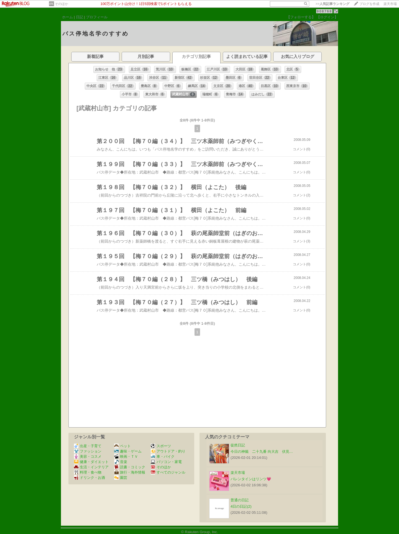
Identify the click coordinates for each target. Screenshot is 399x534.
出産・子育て (87, 446)
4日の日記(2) (241, 506)
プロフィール (97, 17)
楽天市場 (390, 4)
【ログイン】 (327, 17)
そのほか (61, 4)
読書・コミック (129, 467)
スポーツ (161, 446)
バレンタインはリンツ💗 (251, 479)
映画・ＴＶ (126, 456)
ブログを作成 (369, 4)
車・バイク (163, 456)
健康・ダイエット (91, 462)
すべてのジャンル (168, 472)
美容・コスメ (87, 456)
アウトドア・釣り (168, 451)
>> (332, 4)
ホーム (67, 17)
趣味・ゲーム (128, 451)
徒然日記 (238, 445)
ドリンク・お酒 (89, 477)
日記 (79, 17)
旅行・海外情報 (129, 472)
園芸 (120, 477)
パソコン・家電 (166, 462)
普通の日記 (240, 500)
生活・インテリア (91, 467)
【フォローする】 (301, 17)
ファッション (87, 451)
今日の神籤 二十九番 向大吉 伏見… (262, 451)
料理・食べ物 (87, 472)
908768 (324, 11)
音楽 (120, 462)
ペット (122, 446)
